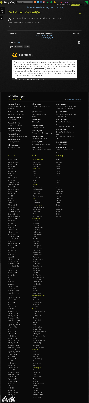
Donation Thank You (39, 207)
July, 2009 (11, 356)
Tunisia (58, 214)
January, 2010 (12, 343)
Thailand (58, 212)
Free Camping (37, 194)
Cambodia (59, 162)
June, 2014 (11, 223)
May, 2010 (11, 334)
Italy (57, 182)
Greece (58, 176)
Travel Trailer (37, 284)
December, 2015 (13, 182)
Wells (34, 289)
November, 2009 (13, 347)
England (58, 164)
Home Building (37, 248)
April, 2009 (11, 363)
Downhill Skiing (37, 377)
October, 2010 (12, 322)
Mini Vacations (37, 327)
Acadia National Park (39, 311)
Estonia (58, 167)
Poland (58, 198)
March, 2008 (12, 390)
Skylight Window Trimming (40, 139)
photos (55, 2)
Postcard (35, 307)
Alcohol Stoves (37, 187)
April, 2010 (11, 336)
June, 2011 (11, 304)
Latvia (58, 187)
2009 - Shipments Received (44, 35)
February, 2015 (12, 205)
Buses (34, 171)
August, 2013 (12, 246)
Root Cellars (36, 264)
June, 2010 (11, 332)
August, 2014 (12, 219)
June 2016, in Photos (38, 128)
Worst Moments (37, 216)
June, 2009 (11, 359)
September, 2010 (13, 325)
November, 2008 (13, 374)
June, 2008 (11, 383)
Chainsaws (36, 223)
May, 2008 (11, 386)
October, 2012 (12, 268)
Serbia (58, 207)
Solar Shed (36, 273)
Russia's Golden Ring (39, 341)
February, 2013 (12, 259)
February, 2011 (12, 313)
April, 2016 (11, 173)
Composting (36, 230)
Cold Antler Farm (38, 228)
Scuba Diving (37, 343)
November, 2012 (13, 266)
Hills (34, 176)
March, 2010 (12, 338)
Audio (34, 298)
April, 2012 (11, 282)
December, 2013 (13, 237)
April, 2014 (11, 228)
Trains (35, 182)
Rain (34, 180)
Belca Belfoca (37, 300)
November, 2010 (13, 320)
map (61, 2)
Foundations (36, 239)
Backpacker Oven (38, 189)
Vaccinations (18, 47)
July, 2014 (11, 221)
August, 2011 (12, 300)
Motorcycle (36, 334)
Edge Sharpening (38, 234)
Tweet (19, 43)
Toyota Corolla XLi (38, 347)
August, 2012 (12, 273)
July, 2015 (11, 194)
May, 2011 (11, 307)
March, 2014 (12, 230)
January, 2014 (12, 234)
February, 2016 (12, 178)
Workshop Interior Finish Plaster (41, 150)
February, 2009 (12, 368)
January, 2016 (12, 180)
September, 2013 (13, 243)
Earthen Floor (37, 232)
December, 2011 (13, 291)
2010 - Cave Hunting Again (44, 38)
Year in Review (37, 397)
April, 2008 (11, 388)
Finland (58, 169)
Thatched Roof (37, 280)
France (58, 171)
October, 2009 (12, 350)
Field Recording (37, 302)
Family (35, 379)
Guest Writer (36, 212)
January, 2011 (12, 316)
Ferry (34, 173)
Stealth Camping (38, 196)
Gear (34, 352)
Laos (57, 185)
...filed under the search (67, 4)
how (78, 2)
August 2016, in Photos (15, 125)
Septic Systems (37, 266)
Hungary (58, 180)
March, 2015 (12, 203)
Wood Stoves (37, 293)
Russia (58, 203)
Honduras (59, 178)
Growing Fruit (37, 246)
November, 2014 (13, 212)
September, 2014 (13, 216)
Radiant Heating (38, 259)
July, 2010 (11, 329)
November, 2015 (13, 185)
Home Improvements (14, 142)
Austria (58, 160)
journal (49, 2)
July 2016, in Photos (14, 147)
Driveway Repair (37, 122)
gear (66, 2)
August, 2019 (12, 160)
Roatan (35, 338)
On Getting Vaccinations (24, 12)
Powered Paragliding (39, 336)
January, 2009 (12, 370)
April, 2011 (11, 309)
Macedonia (59, 191)
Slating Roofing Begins (14, 131)
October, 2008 (12, 377)
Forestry (35, 237)
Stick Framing (37, 275)
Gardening (36, 241)
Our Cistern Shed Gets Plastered (65, 126)
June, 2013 (11, 250)
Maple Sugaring (37, 252)
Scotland (58, 205)
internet (72, 2)
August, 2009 (12, 354)
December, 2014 (13, 210)
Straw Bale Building (39, 277)
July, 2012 (11, 275)
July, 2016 (11, 167)
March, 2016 (12, 176)
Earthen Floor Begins (62, 144)
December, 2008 (13, 372)
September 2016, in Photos (16, 114)
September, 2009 (13, 352)
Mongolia (59, 194)
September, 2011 (13, 298)
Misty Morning (12, 120)
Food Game (36, 203)
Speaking (35, 167)
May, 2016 (11, 171)
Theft (34, 214)
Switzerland (59, 210)
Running (35, 388)
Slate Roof (36, 268)
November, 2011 (13, 293)
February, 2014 (12, 232)
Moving (35, 386)
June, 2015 (11, 196)
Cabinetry (36, 221)
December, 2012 (13, 264)
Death (35, 374)
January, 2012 (12, 289)
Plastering (36, 257)
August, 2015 (12, 191)
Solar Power (36, 271)
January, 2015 (12, 207)
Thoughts (35, 390)
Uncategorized (37, 393)
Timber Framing (37, 282)
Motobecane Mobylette (40, 332)
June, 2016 (11, 169)
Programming (37, 164)
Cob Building (37, 225)
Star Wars (36, 345)
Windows (35, 291)
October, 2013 (12, 241)
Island (35, 325)
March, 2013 (12, 257)
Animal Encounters (38, 370)
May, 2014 (11, 225)
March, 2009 (12, 365)
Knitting (35, 381)
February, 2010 (12, 341)
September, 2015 (13, 189)
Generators (36, 243)
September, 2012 (13, 271)
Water (35, 286)
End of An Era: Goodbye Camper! (17, 136)
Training (35, 361)
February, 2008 (12, 393)
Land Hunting (37, 250)
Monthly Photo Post (39, 383)
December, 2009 (13, 345)
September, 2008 (13, 379)
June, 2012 (11, 277)
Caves (35, 313)
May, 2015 (11, 198)
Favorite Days (37, 210)
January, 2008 (12, 395)
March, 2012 (12, 284)
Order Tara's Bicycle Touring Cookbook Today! (44, 8)
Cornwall (35, 318)
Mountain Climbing (38, 178)
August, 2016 (12, 164)
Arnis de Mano (37, 372)
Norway (58, 196)
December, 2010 (13, 318)
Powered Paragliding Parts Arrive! (42, 133)
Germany (59, 173)
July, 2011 (11, 302)
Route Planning (37, 359)
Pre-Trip (27, 47)
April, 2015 (11, 201)
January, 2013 (12, 261)
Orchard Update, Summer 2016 (41, 144)
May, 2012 (11, 280)
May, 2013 (11, 252)
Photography (37, 304)
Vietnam (58, 216)
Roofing (35, 261)
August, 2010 (12, 327)
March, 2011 (12, 311)
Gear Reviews (37, 354)
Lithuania (59, 189)
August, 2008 (12, 381)
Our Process (36, 162)
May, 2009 (11, 361)
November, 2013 (13, 239)
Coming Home (37, 316)
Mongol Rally (37, 329)
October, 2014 (12, 214)
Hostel (35, 322)
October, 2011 (12, 295)
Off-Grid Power (37, 255)
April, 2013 (11, 255)
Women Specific (38, 395)
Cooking (35, 201)
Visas (34, 365)
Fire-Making (36, 191)
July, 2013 (11, 248)
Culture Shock (37, 320)
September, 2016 (13, 162)
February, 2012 (12, 286)
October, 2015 (12, 187)
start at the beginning (74, 100)
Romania (58, 201)
